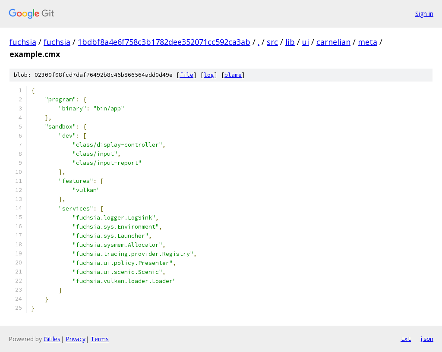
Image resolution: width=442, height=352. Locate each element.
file (186, 75)
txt (406, 339)
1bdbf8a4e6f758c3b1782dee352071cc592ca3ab (164, 42)
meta (367, 42)
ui (305, 42)
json (426, 339)
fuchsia (22, 42)
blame (233, 75)
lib (290, 42)
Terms (100, 339)
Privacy (75, 339)
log (209, 75)
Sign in (424, 13)
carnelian (333, 42)
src (272, 42)
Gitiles (52, 339)
